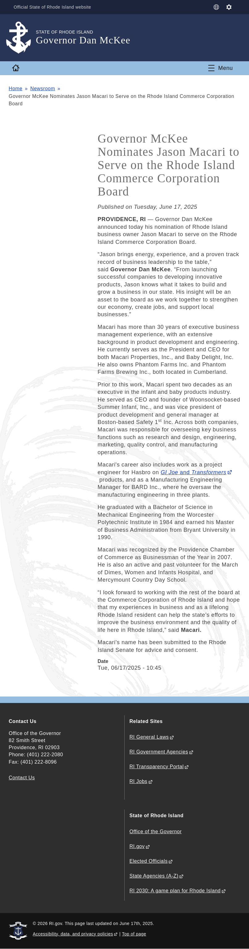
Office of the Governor (156, 831)
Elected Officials (149, 861)
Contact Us (22, 777)
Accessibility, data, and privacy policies (73, 933)
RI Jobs (138, 781)
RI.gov (137, 846)
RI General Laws (149, 737)
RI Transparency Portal (157, 766)
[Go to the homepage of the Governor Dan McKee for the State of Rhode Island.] (22, 38)
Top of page (134, 933)
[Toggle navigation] (220, 68)
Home (16, 88)
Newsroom (43, 88)
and (194, 472)
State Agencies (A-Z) (154, 875)
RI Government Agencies (159, 751)
